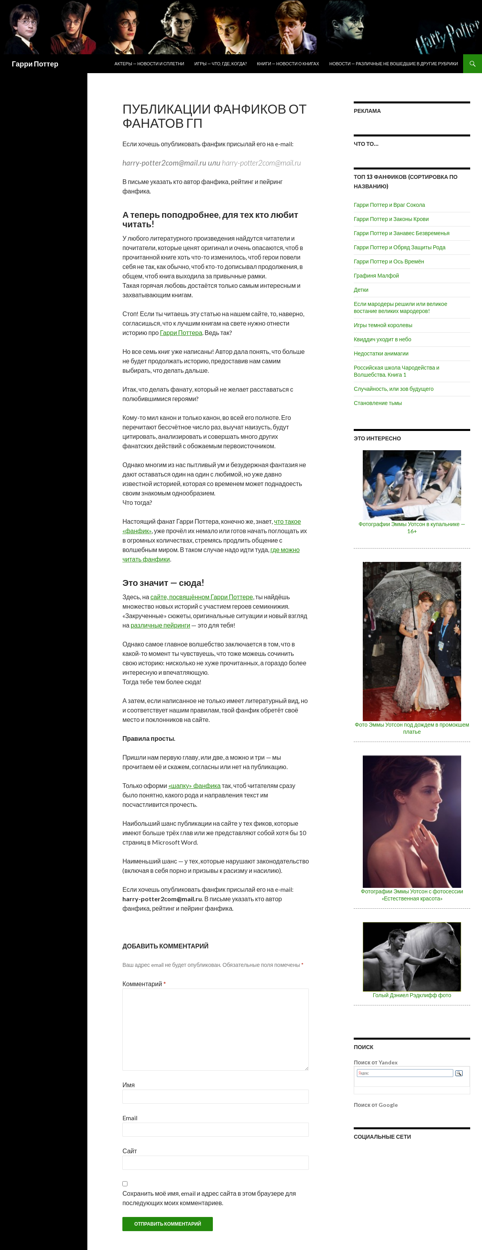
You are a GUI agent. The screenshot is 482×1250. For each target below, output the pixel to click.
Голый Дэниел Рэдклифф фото (412, 995)
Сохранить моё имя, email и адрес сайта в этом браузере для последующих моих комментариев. (209, 1197)
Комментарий (144, 983)
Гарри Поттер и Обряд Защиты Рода (399, 247)
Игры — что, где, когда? (220, 63)
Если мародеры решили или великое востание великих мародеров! (400, 307)
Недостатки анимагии (381, 353)
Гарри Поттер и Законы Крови (391, 218)
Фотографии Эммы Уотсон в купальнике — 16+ (411, 527)
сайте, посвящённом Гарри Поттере (201, 596)
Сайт (129, 1150)
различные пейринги (160, 625)
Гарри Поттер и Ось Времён (389, 261)
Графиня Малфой (376, 275)
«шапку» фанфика (194, 785)
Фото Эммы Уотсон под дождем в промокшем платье (412, 728)
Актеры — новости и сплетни (149, 63)
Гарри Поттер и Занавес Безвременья (402, 233)
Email (129, 1117)
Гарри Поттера (181, 332)
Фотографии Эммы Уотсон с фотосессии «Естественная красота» (412, 895)
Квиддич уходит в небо (382, 339)
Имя (128, 1084)
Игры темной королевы (383, 325)
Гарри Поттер (35, 63)
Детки (361, 289)
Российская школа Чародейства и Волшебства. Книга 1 (396, 371)
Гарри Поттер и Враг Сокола (389, 204)
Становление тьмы (378, 402)
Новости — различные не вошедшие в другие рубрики (393, 63)
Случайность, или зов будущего (394, 388)
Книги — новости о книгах (288, 63)
